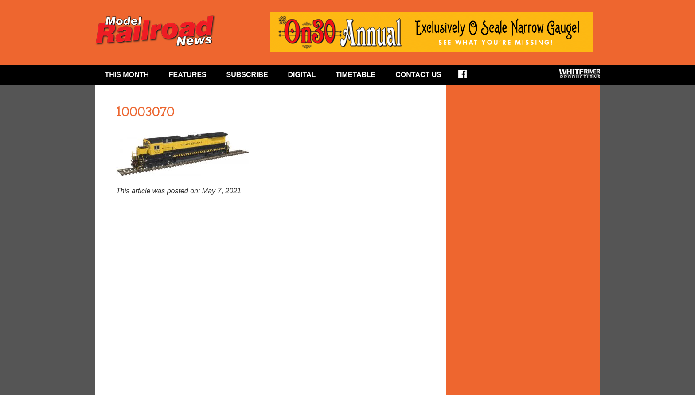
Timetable (355, 74)
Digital (302, 74)
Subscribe (247, 74)
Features (188, 74)
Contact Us (418, 74)
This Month (127, 74)
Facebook (468, 77)
